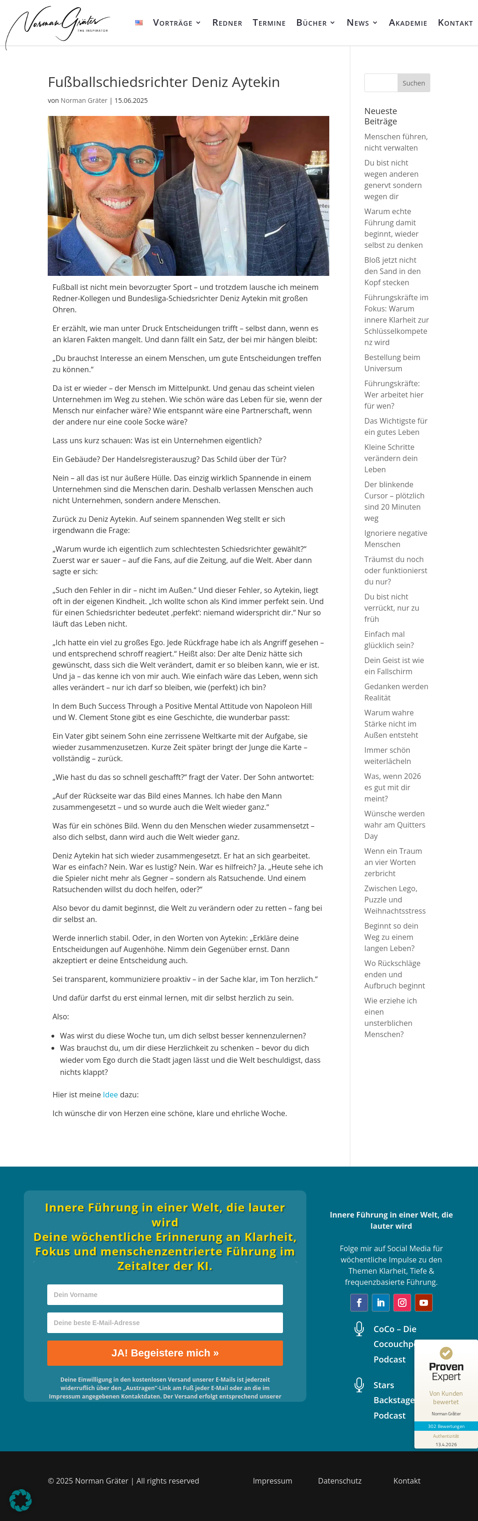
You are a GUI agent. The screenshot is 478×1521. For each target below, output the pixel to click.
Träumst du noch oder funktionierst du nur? (395, 570)
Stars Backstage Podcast (394, 1400)
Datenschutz (340, 1481)
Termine (269, 22)
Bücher (311, 22)
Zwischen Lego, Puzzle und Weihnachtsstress (395, 899)
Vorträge (173, 22)
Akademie (408, 22)
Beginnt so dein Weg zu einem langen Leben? (391, 937)
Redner (227, 22)
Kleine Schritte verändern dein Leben (391, 458)
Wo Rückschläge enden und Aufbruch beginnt (394, 974)
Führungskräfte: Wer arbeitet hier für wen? (394, 394)
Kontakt (455, 22)
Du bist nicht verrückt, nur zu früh (392, 607)
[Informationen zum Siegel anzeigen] (446, 1440)
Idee (110, 1094)
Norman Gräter (84, 100)
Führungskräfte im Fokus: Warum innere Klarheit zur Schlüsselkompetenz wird (396, 319)
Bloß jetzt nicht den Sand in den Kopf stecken (392, 271)
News (358, 22)
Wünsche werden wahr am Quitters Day (395, 824)
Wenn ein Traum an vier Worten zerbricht (393, 862)
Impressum (272, 1481)
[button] (20, 1500)
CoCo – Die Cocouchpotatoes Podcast (409, 1344)
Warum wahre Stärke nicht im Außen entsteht (391, 723)
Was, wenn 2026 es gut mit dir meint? (392, 787)
